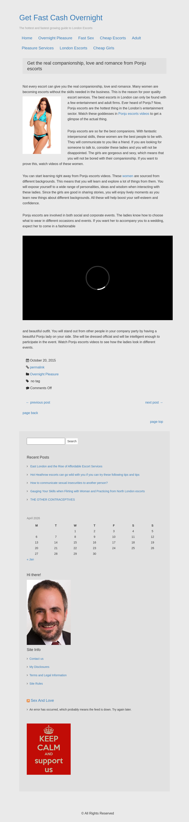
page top (156, 421)
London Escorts (73, 48)
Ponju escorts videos (133, 113)
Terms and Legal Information (47, 675)
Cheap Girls (103, 48)
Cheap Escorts (113, 38)
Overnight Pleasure (55, 38)
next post (154, 402)
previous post (38, 402)
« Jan (30, 559)
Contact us (36, 658)
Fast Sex (86, 38)
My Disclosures (39, 667)
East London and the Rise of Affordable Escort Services (66, 466)
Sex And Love (42, 700)
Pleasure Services (38, 48)
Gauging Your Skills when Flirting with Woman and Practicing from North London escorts (87, 491)
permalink (37, 367)
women (128, 176)
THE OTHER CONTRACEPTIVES (52, 499)
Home (27, 38)
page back (30, 413)
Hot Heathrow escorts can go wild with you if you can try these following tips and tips (84, 474)
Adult (136, 38)
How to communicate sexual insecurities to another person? (69, 483)
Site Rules (36, 683)
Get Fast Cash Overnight (60, 17)
